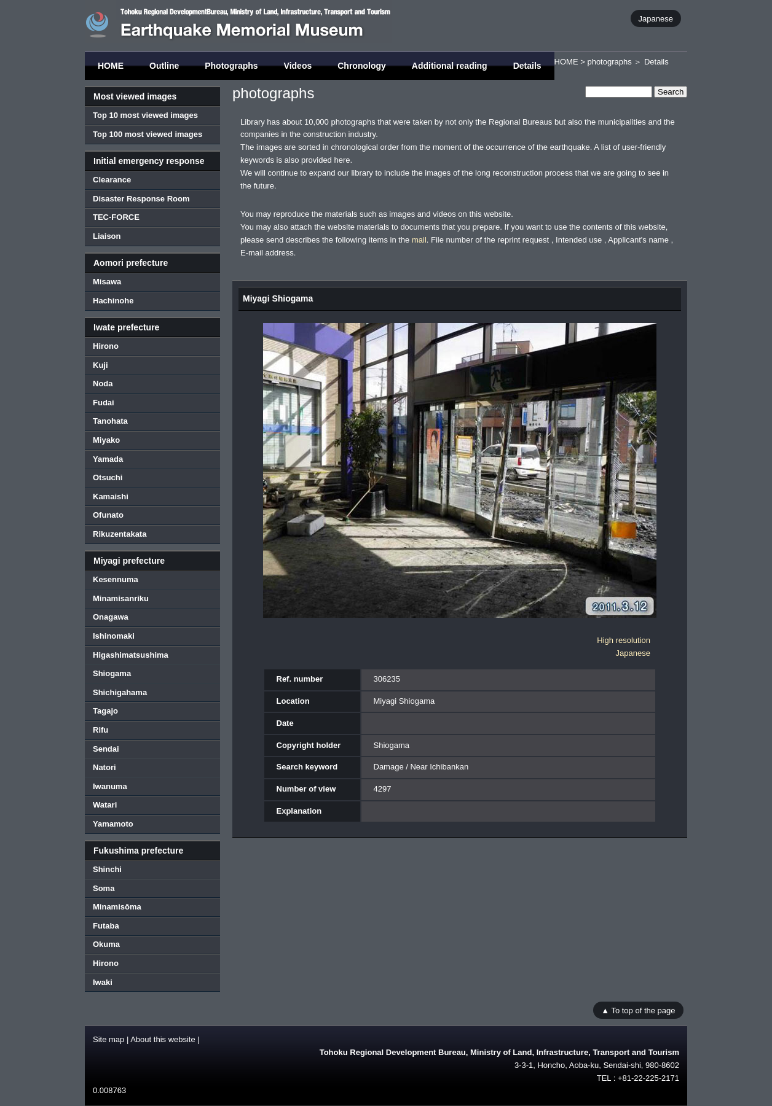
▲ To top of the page (638, 1009)
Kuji (100, 365)
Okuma (106, 944)
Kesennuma (115, 579)
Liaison (107, 236)
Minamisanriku (121, 598)
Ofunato (108, 515)
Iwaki (102, 982)
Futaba (106, 925)
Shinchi (107, 869)
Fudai (103, 402)
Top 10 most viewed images (145, 115)
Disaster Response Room (141, 198)
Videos (298, 66)
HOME (111, 66)
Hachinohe (113, 300)
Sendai (106, 749)
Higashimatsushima (130, 655)
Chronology (361, 66)
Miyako (106, 440)
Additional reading (449, 66)
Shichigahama (120, 692)
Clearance (112, 179)
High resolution (623, 640)
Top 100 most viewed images (147, 134)
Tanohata (110, 421)
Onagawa (110, 616)
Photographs (231, 66)
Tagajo (105, 710)
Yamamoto (113, 823)
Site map (108, 1039)
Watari (105, 804)
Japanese (656, 18)
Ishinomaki (114, 636)
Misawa (107, 281)
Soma (103, 888)
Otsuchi (107, 477)
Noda (103, 383)
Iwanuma (110, 786)
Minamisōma (117, 906)
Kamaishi (110, 496)
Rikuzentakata (119, 534)
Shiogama (112, 673)
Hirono (106, 346)
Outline (164, 66)
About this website (162, 1039)
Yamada (108, 459)
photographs (609, 61)
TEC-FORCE (116, 217)
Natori (104, 767)
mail (419, 239)
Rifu (100, 729)
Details (527, 66)
